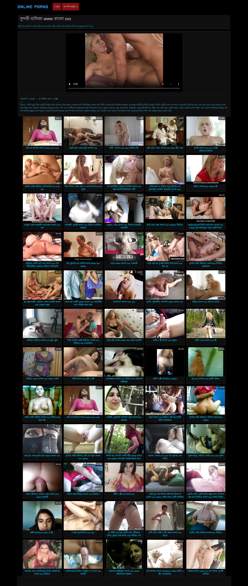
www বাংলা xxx (86, 26)
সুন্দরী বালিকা (71, 26)
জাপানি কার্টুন (71, 6)
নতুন (57, 6)
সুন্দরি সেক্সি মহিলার (34, 26)
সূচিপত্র (21, 26)
